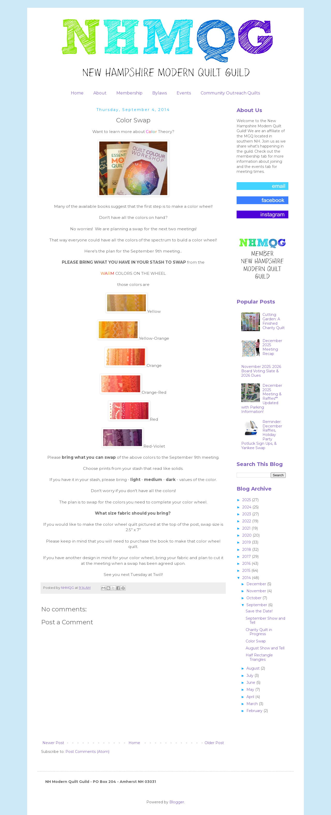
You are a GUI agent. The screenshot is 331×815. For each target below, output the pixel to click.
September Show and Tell (265, 620)
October (254, 598)
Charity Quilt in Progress (259, 631)
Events (184, 93)
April (250, 696)
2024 (247, 507)
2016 (247, 563)
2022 (247, 521)
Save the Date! (259, 611)
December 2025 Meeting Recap (272, 347)
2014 (247, 577)
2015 (246, 570)
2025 (247, 500)
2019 (247, 542)
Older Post (214, 742)
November (256, 591)
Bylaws (159, 93)
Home (77, 93)
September (257, 605)
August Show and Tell (265, 648)
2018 (247, 549)
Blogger (176, 802)
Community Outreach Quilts (230, 93)
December (256, 584)
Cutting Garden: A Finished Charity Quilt (273, 321)
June (251, 682)
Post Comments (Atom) (87, 751)
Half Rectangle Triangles (259, 657)
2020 (247, 535)
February (255, 710)
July (250, 675)
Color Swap (256, 641)
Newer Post (53, 742)
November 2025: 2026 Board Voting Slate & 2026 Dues (261, 371)
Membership (129, 93)
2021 (247, 528)
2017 (247, 556)
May (250, 689)
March (252, 703)
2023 (247, 514)
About (100, 93)
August (253, 668)
